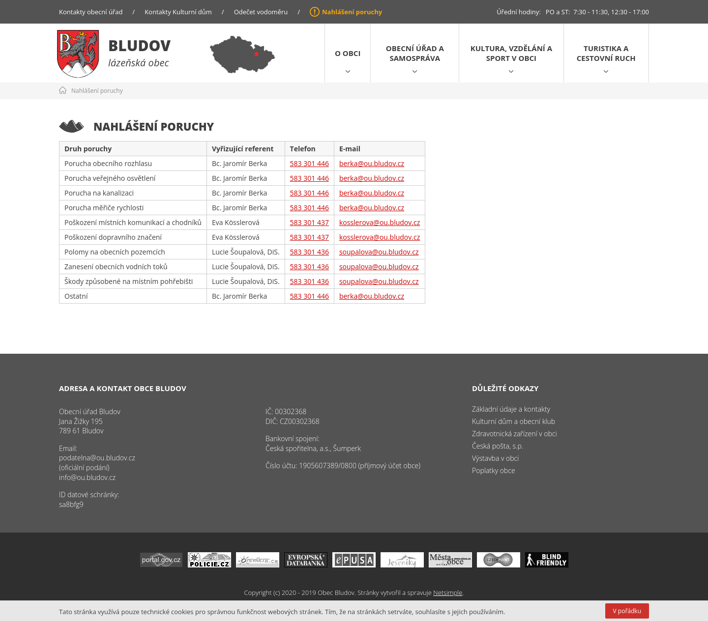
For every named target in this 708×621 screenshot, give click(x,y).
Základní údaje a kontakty (511, 409)
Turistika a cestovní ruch (606, 53)
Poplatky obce (493, 470)
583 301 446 (309, 163)
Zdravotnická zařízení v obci (514, 433)
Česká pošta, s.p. (497, 446)
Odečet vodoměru (261, 11)
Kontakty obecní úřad (90, 11)
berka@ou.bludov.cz (371, 163)
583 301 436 (309, 251)
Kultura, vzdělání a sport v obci (511, 53)
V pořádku (627, 611)
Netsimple (447, 592)
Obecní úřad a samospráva (415, 53)
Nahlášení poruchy (352, 11)
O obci (347, 53)
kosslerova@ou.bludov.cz (379, 222)
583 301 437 (309, 222)
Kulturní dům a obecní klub (513, 421)
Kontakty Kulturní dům (178, 11)
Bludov (139, 45)
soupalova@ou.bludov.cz (379, 251)
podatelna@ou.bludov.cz (97, 457)
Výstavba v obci (495, 458)
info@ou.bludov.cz (87, 477)
